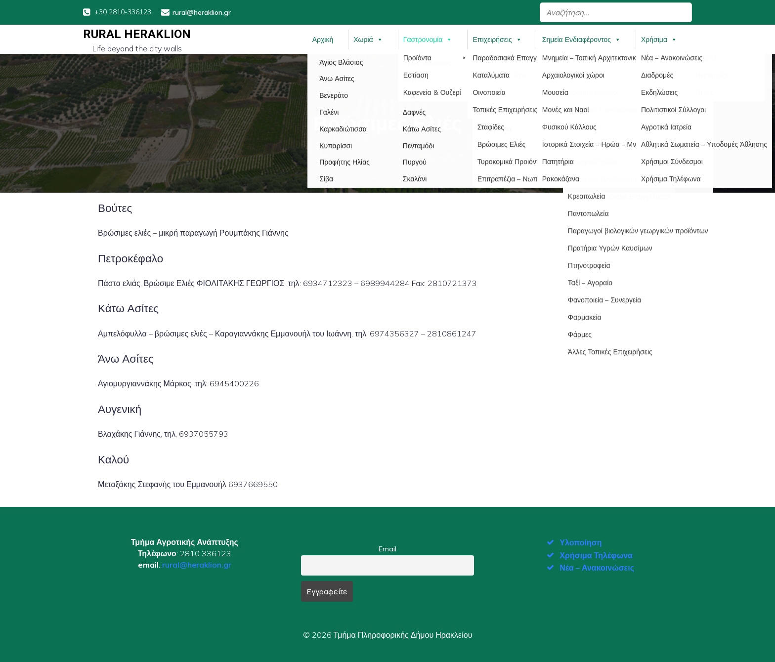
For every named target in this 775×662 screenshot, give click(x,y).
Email (387, 548)
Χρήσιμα (659, 39)
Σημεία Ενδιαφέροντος (581, 39)
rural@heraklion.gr (196, 564)
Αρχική (323, 39)
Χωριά (368, 39)
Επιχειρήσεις (497, 39)
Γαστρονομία (428, 39)
